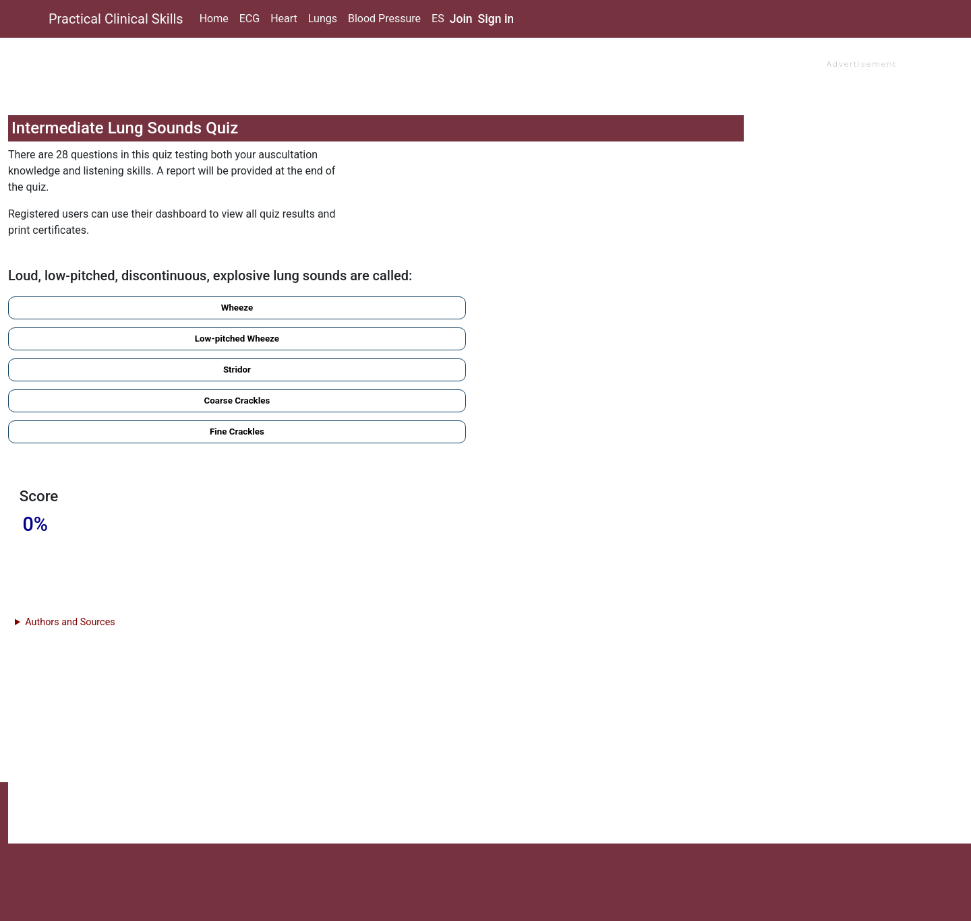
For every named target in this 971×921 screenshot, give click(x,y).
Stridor (237, 369)
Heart (283, 18)
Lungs (322, 18)
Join (461, 19)
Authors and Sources (70, 622)
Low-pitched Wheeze (237, 339)
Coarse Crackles (237, 400)
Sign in (496, 19)
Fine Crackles (237, 431)
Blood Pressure (384, 18)
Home (214, 18)
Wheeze (237, 308)
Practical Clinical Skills (116, 19)
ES (438, 18)
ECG (249, 18)
